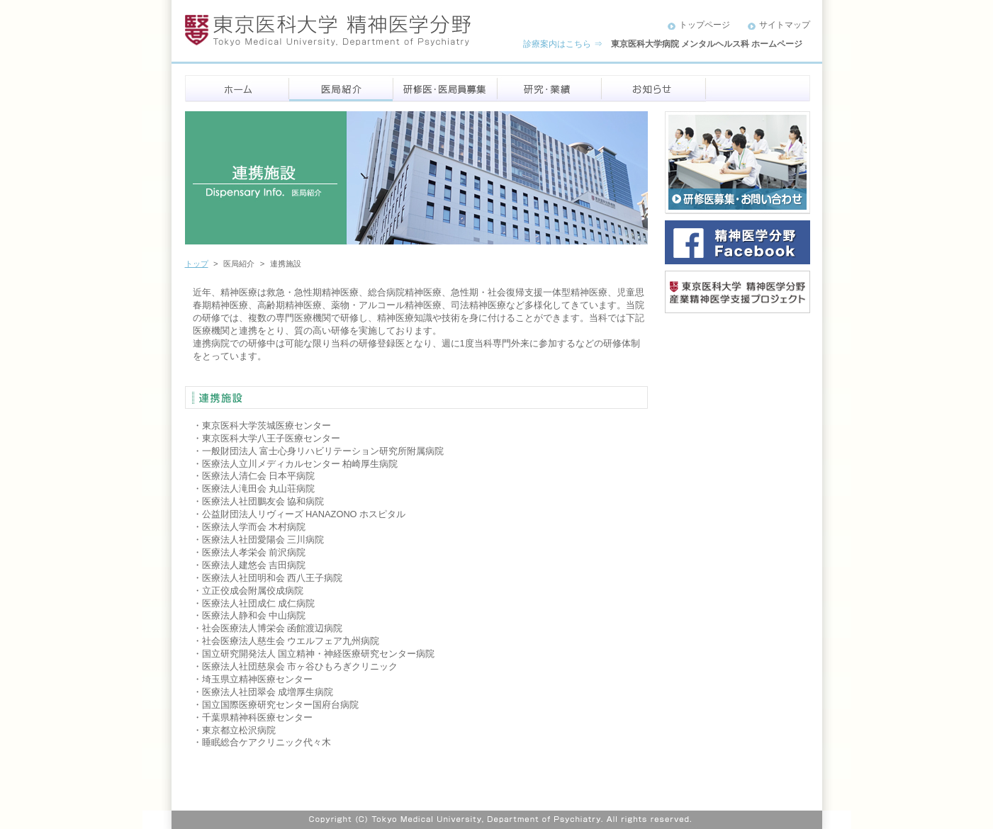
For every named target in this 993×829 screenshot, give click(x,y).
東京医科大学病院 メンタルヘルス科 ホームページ (707, 44)
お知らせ (654, 88)
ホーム (237, 88)
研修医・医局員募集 (445, 88)
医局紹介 (341, 88)
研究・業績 (550, 88)
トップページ (704, 25)
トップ (196, 263)
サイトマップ (784, 25)
